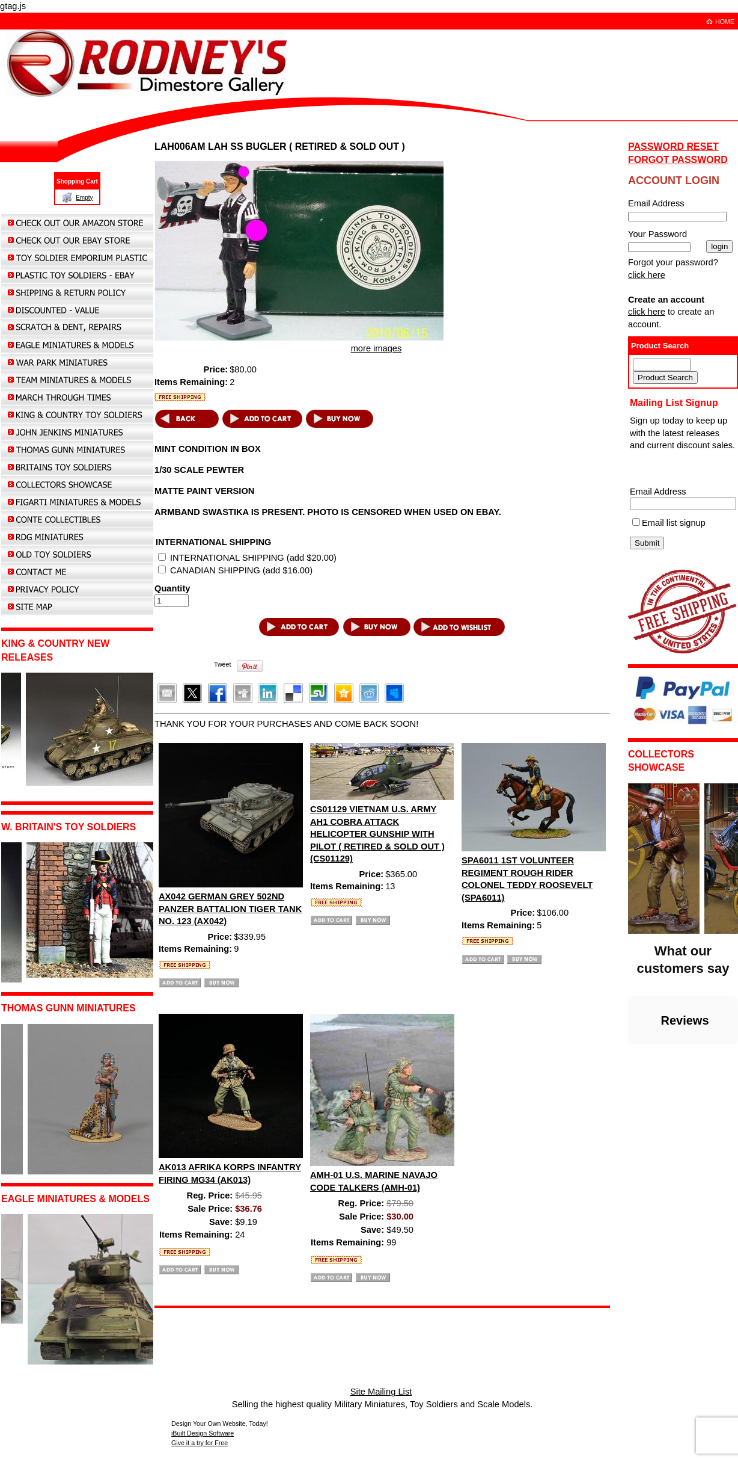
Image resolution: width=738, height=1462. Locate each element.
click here (646, 275)
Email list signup (674, 523)
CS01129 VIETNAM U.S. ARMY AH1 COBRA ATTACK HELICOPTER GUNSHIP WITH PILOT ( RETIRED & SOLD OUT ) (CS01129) (377, 833)
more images (376, 348)
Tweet (222, 664)
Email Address (658, 491)
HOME (724, 21)
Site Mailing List (381, 1391)
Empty (84, 197)
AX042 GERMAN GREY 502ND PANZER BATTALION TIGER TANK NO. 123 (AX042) (230, 909)
